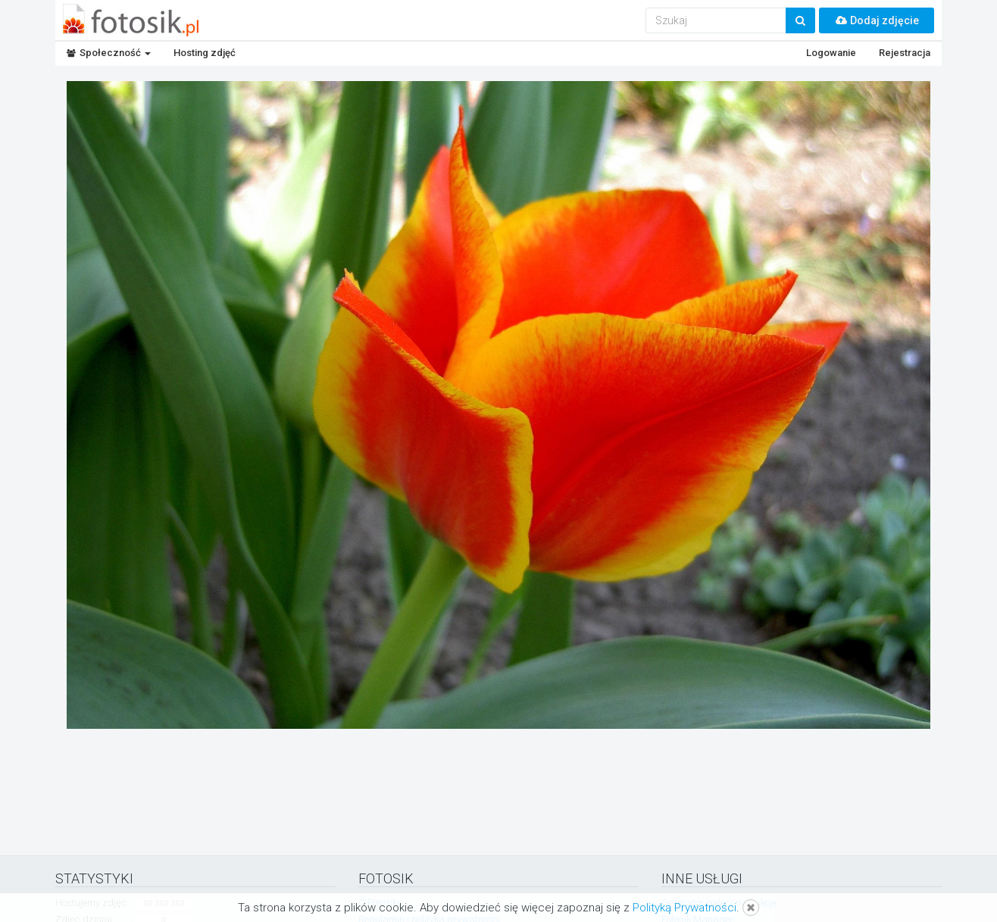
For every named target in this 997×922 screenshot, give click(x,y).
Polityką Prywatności (684, 907)
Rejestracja (904, 52)
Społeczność (109, 52)
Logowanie (831, 52)
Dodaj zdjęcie (876, 20)
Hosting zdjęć (204, 52)
